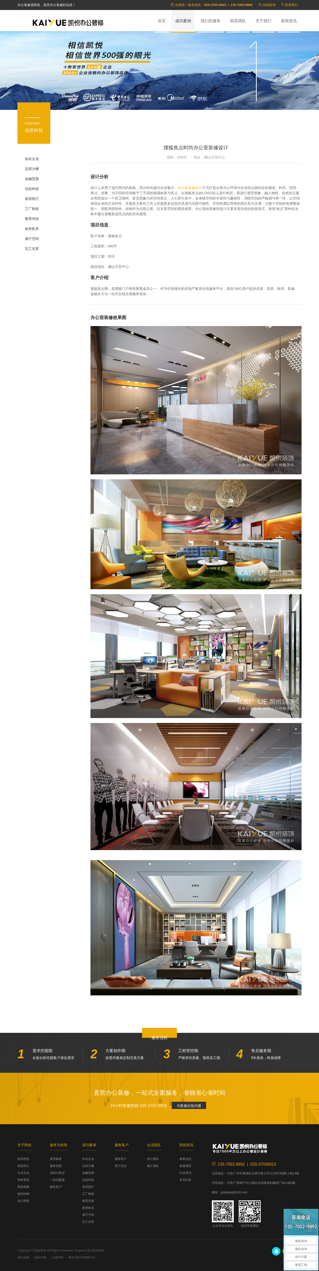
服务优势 (56, 1166)
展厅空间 (32, 239)
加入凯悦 (23, 1201)
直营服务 (56, 1159)
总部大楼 (32, 169)
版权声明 (40, 1257)
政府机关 (32, 229)
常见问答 (185, 1180)
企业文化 (23, 1173)
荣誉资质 (23, 1180)
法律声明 (57, 1257)
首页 (162, 21)
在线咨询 (269, 5)
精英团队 (238, 21)
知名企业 (32, 159)
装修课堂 (185, 1166)
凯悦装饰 (69, 23)
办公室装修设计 (190, 188)
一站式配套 (57, 1180)
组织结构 (23, 1194)
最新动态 (185, 1159)
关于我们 (263, 21)
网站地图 (23, 1257)
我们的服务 (211, 21)
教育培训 (32, 219)
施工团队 (153, 1166)
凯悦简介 (23, 1166)
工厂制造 (32, 209)
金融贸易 (32, 179)
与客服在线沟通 (189, 1106)
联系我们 (291, 5)
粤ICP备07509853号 (81, 1257)
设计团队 (153, 1159)
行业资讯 (185, 1173)
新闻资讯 (289, 21)
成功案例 (183, 21)
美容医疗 (32, 199)
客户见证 (121, 1166)
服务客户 (56, 1187)
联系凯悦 (23, 1159)
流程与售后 (57, 1173)
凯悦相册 (23, 1187)
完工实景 (32, 249)
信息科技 (32, 189)
